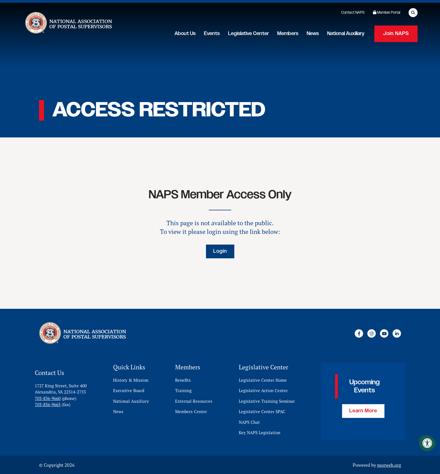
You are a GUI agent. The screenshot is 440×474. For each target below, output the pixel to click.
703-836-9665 (48, 404)
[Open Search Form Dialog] (413, 12)
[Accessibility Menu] (427, 443)
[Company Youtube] (384, 333)
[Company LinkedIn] (397, 333)
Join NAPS (396, 33)
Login (220, 251)
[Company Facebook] (359, 333)
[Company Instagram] (371, 333)
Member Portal (386, 12)
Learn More (363, 411)
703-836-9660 (48, 398)
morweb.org (389, 465)
